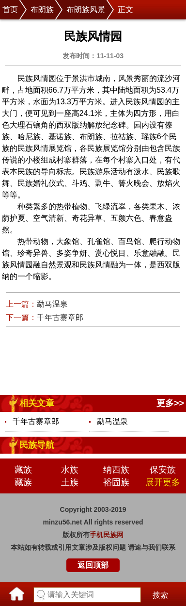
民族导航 (36, 445)
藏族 (23, 470)
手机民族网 (107, 535)
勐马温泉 (52, 304)
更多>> (170, 403)
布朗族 (42, 9)
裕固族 (116, 482)
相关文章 (36, 403)
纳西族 (116, 470)
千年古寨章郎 (60, 317)
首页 (10, 9)
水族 (69, 470)
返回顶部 (93, 565)
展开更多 (162, 482)
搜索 (160, 595)
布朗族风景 (85, 9)
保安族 (163, 470)
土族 (69, 482)
